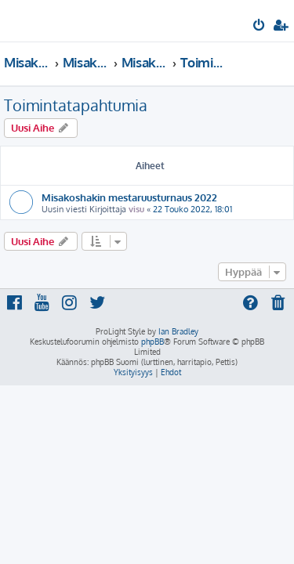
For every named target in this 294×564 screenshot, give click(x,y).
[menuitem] (260, 26)
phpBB (152, 341)
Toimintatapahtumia (75, 105)
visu (136, 209)
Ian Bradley (178, 331)
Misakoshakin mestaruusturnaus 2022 (129, 197)
